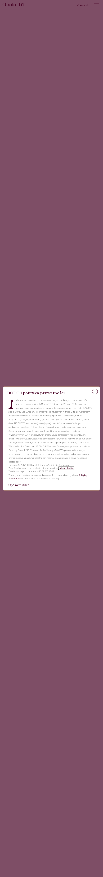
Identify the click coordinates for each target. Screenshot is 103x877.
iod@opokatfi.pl (66, 468)
